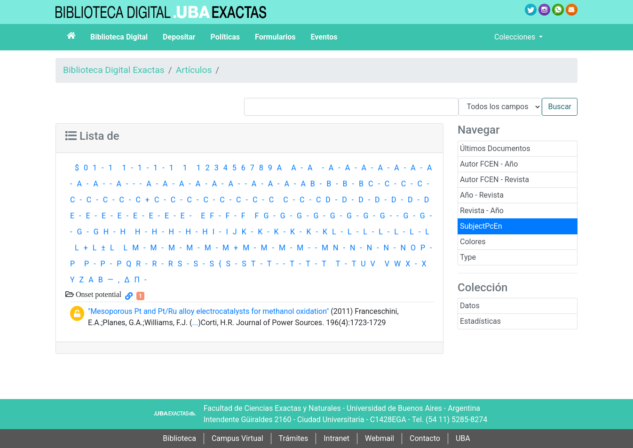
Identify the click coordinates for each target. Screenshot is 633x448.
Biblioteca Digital (119, 36)
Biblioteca (179, 438)
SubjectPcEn (481, 226)
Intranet (336, 438)
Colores (473, 241)
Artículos (194, 69)
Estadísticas (480, 321)
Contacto (425, 438)
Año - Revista (482, 195)
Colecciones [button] (515, 36)
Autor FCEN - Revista (494, 179)
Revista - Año (482, 210)
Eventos (324, 36)
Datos (470, 305)
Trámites (294, 438)
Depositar (179, 36)
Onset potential (97, 294)
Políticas (225, 36)
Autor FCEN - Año (489, 164)
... (195, 322)
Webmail (379, 438)
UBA (463, 438)
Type (468, 257)
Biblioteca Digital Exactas (114, 69)
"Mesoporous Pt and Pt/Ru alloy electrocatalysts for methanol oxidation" (208, 311)
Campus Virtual (237, 438)
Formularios (275, 36)
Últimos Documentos (495, 148)
